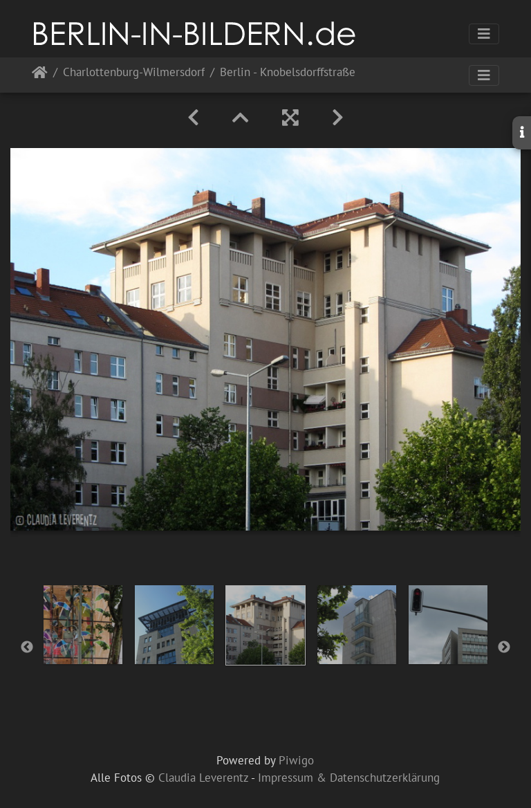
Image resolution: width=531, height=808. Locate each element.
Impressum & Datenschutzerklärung (349, 777)
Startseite (40, 75)
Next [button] (504, 647)
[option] (83, 624)
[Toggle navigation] (484, 34)
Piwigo (296, 760)
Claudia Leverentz (203, 777)
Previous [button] (27, 647)
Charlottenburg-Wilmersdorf (134, 73)
